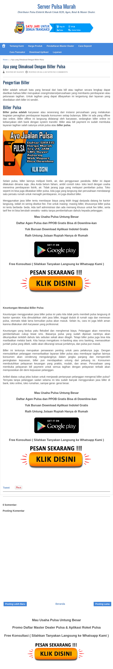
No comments (60, 72)
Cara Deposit (85, 46)
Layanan (57, 52)
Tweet (6, 487)
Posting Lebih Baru (15, 604)
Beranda (60, 603)
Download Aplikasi (38, 52)
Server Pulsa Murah (57, 6)
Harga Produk (35, 46)
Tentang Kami (17, 46)
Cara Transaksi (17, 52)
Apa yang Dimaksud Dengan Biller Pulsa (34, 66)
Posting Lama (102, 604)
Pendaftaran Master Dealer (60, 46)
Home (5, 59)
